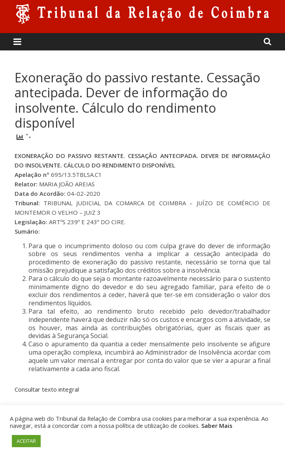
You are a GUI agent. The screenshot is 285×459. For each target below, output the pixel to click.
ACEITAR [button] (26, 440)
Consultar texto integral (47, 389)
